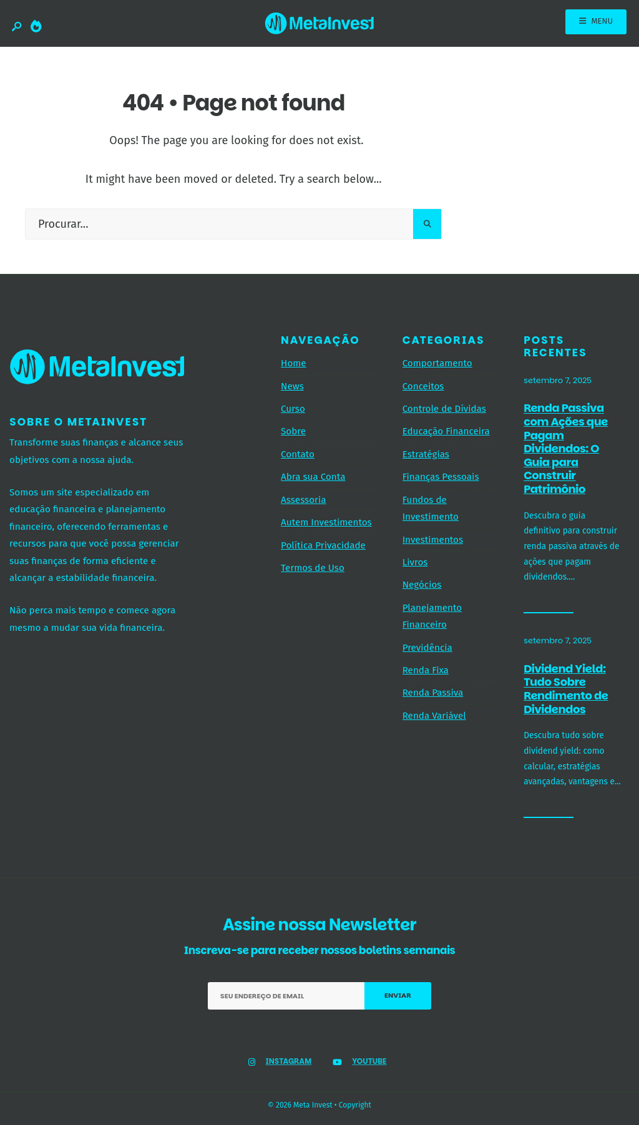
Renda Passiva (433, 692)
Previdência (427, 647)
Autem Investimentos (326, 522)
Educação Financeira (446, 431)
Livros (415, 562)
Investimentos (432, 539)
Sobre (293, 431)
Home (293, 363)
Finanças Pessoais (440, 476)
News (292, 386)
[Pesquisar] (427, 224)
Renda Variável (434, 715)
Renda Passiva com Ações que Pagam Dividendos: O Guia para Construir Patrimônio (566, 449)
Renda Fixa (425, 670)
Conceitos (423, 386)
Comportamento (437, 363)
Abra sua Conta (313, 476)
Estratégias (425, 454)
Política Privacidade (323, 545)
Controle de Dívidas (444, 408)
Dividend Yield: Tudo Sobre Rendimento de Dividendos (566, 689)
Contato (298, 454)
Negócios (422, 584)
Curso (293, 408)
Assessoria (303, 499)
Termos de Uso (312, 567)
